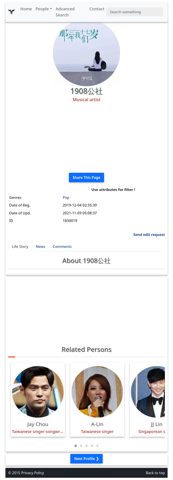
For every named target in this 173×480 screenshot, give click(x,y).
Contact (97, 8)
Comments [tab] (62, 246)
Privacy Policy (32, 472)
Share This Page (86, 177)
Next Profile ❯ (86, 458)
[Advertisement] (86, 137)
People (42, 8)
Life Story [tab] (20, 246)
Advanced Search (65, 12)
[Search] (134, 11)
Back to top (155, 472)
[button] (75, 446)
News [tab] (40, 246)
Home (26, 8)
